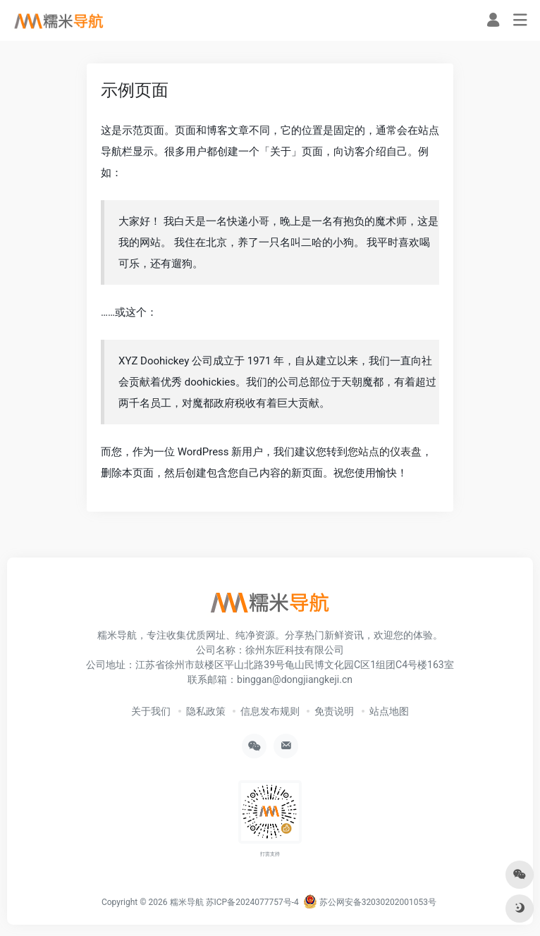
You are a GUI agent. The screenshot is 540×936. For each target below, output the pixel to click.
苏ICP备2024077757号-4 (252, 902)
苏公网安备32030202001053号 (369, 902)
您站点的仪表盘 (385, 451)
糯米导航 (187, 902)
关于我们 (151, 711)
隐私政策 (206, 711)
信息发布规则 (270, 711)
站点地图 (389, 711)
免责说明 (334, 711)
